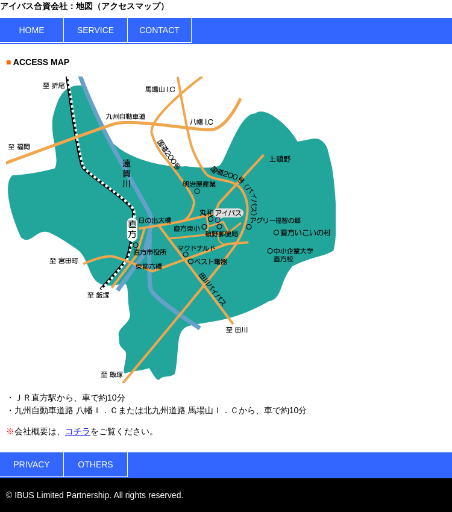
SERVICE (95, 30)
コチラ (77, 431)
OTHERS (95, 464)
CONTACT (159, 30)
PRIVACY (31, 464)
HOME (32, 30)
